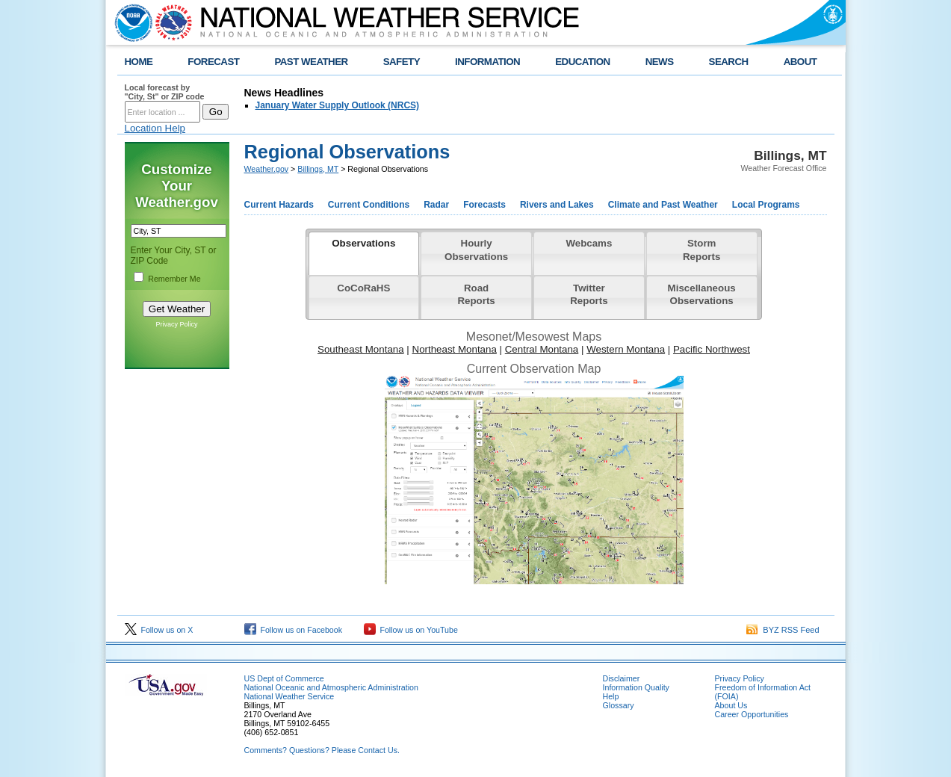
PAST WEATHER (310, 61)
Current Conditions (368, 204)
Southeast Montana (360, 349)
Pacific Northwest (711, 349)
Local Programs (766, 204)
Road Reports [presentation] (476, 294)
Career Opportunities (752, 714)
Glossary (618, 705)
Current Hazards (279, 204)
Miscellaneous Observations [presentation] (702, 294)
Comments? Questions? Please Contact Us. (322, 750)
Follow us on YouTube (411, 629)
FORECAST (213, 61)
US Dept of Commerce (284, 678)
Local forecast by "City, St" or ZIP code (165, 92)
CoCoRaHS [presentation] (363, 288)
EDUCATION (582, 61)
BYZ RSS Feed (782, 629)
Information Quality (636, 687)
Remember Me (174, 278)
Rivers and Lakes (557, 204)
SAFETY (401, 61)
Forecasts (484, 204)
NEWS (659, 61)
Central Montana (542, 349)
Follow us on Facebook (293, 629)
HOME (139, 61)
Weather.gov (266, 168)
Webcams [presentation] (589, 243)
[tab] (364, 253)
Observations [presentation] (363, 243)
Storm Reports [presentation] (701, 249)
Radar (436, 204)
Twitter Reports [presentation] (588, 294)
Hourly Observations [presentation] (476, 249)
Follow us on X (159, 629)
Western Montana (625, 349)
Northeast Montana (454, 349)
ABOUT (800, 61)
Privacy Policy (176, 324)
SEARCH (729, 61)
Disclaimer (621, 678)
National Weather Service (289, 696)
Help (611, 696)
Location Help (155, 128)
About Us (731, 705)
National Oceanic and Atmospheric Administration (331, 687)
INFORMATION (487, 61)
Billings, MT (317, 168)
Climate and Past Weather (663, 204)
